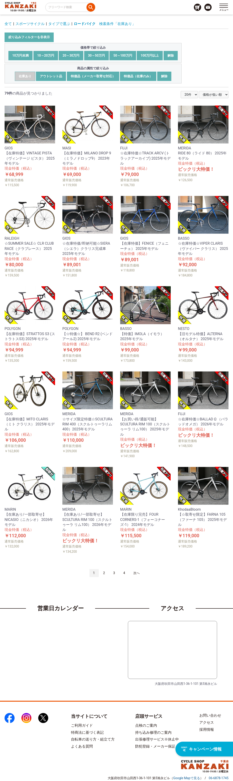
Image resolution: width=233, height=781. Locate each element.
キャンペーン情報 (201, 749)
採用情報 (206, 729)
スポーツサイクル (30, 24)
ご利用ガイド (82, 725)
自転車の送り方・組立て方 (93, 739)
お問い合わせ (210, 715)
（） (186, 778)
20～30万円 (71, 55)
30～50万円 (96, 55)
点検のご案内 (146, 725)
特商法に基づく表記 (87, 732)
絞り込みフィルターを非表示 (29, 37)
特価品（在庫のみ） (138, 76)
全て (8, 24)
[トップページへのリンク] (20, 5)
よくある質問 (82, 746)
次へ (136, 573)
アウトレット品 (51, 76)
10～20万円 (45, 55)
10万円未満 (20, 55)
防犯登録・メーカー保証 (155, 746)
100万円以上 (150, 55)
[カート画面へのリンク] (197, 7)
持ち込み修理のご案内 (153, 732)
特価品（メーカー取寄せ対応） (93, 76)
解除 (170, 55)
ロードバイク (85, 24)
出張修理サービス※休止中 (157, 739)
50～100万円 (122, 55)
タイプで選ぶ (59, 24)
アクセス (206, 722)
